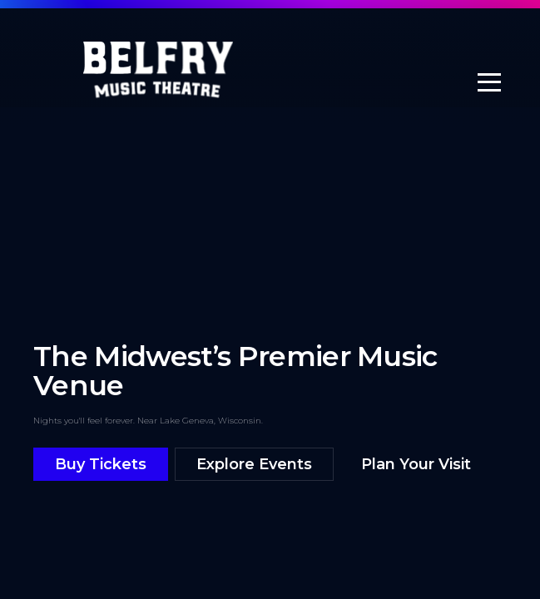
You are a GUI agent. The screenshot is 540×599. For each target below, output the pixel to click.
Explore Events (254, 464)
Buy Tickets (100, 464)
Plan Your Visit (416, 464)
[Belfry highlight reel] (270, 283)
